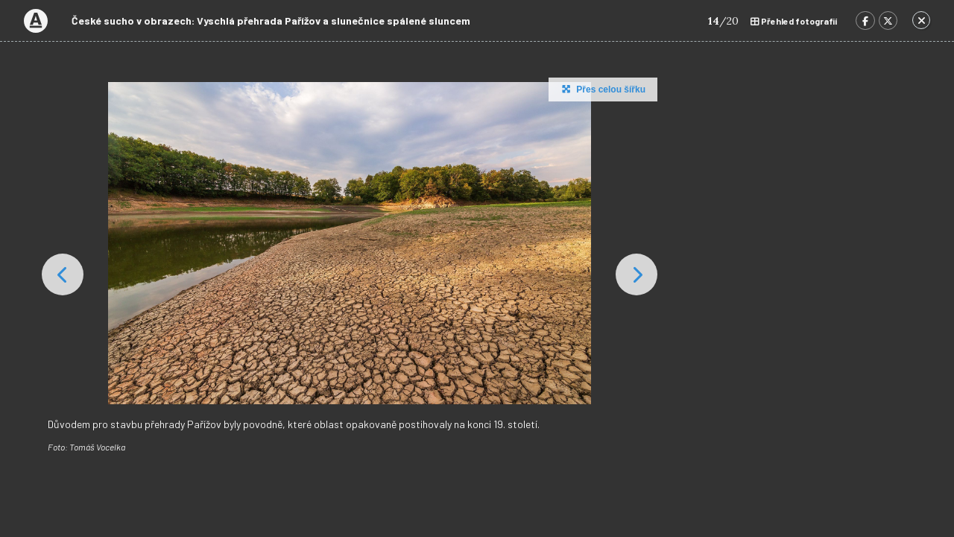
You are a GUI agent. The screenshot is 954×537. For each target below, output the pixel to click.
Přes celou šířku (601, 88)
